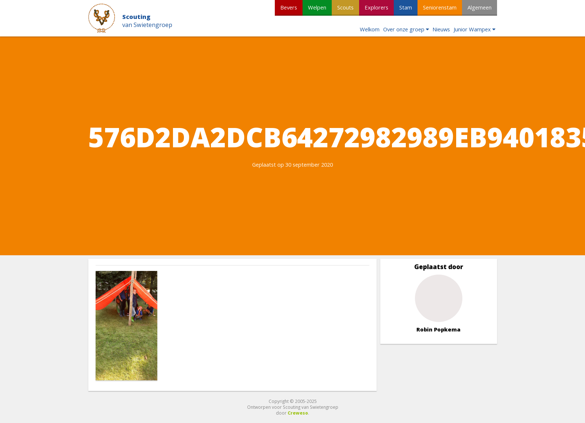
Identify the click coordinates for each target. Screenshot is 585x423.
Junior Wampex (472, 29)
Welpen (317, 7)
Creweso (298, 413)
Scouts (345, 7)
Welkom (370, 29)
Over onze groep (403, 29)
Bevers (288, 7)
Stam (405, 7)
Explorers (376, 7)
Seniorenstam (440, 7)
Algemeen (479, 7)
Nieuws (441, 29)
